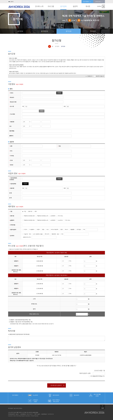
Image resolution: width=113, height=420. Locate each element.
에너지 (66, 229)
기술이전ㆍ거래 (27, 234)
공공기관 (30, 211)
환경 (62, 229)
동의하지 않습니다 (100, 76)
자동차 (38, 229)
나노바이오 (60, 220)
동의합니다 (89, 76)
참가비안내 (44, 31)
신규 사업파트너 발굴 (37, 234)
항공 (43, 229)
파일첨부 (25, 183)
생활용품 (72, 229)
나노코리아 (35, 395)
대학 (36, 211)
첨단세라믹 (76, 395)
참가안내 (20, 31)
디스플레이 (31, 229)
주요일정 (93, 31)
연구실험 (79, 229)
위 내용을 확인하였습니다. (98, 376)
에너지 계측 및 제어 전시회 (55, 400)
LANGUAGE (98, 1)
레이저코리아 (56, 395)
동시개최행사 (87, 1)
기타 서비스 (60, 215)
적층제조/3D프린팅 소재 (42, 215)
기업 (25, 211)
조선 (48, 229)
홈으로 (11, 1)
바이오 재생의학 (54, 229)
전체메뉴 (99, 6)
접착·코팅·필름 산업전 (97, 395)
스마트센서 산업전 (35, 400)
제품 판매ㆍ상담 (55, 234)
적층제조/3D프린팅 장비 (29, 215)
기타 (84, 229)
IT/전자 (25, 229)
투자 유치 (47, 234)
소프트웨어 (52, 215)
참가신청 (68, 31)
